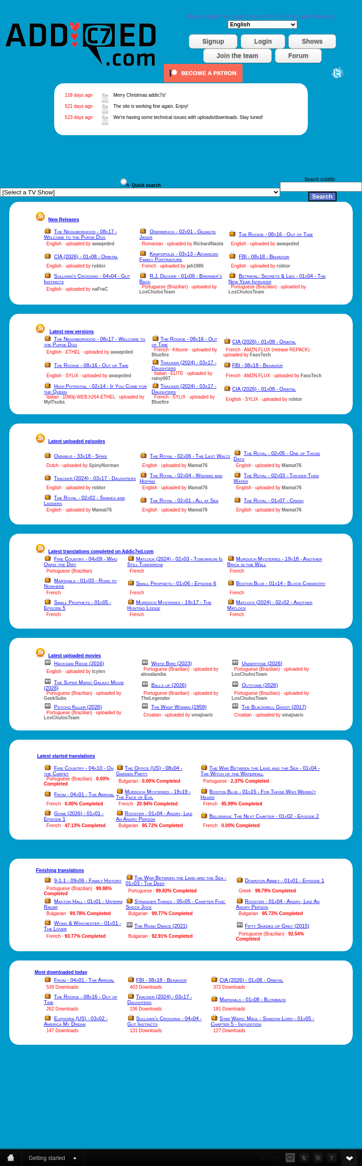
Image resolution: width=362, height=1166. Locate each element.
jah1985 (195, 265)
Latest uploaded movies (74, 655)
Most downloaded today (61, 972)
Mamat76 (198, 465)
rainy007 (161, 378)
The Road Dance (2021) (160, 926)
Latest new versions (72, 331)
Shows (312, 41)
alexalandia (153, 674)
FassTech (260, 354)
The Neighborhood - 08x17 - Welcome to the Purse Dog (80, 234)
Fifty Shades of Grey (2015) (277, 926)
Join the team (237, 55)
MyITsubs (54, 402)
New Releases (63, 219)
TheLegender (155, 698)
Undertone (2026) (262, 663)
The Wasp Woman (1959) (178, 707)
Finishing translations (60, 870)
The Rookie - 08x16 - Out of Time (275, 234)
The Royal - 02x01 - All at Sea (184, 500)
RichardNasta (208, 243)
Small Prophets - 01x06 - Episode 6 (176, 583)
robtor (99, 265)
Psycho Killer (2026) (78, 707)
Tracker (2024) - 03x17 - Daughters (95, 478)
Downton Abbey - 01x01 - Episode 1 (284, 880)
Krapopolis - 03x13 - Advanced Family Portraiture (178, 256)
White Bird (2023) (171, 663)
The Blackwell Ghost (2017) (274, 707)
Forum (298, 55)
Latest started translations (66, 756)
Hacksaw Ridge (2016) (79, 663)
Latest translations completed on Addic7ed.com (100, 551)
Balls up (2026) (169, 685)
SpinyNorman (104, 465)
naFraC (100, 289)
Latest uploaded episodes (76, 441)
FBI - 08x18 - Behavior (264, 256)
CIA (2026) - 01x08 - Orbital (86, 256)
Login (263, 41)
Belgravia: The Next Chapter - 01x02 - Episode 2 (264, 816)
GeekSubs (55, 698)
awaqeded (103, 243)
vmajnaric (202, 714)
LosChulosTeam (157, 291)
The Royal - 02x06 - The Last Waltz (190, 456)
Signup (213, 41)
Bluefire (160, 354)
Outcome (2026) (260, 685)
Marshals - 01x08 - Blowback (252, 999)
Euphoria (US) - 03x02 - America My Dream (76, 1021)
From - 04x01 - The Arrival (84, 794)
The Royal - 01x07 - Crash (274, 500)
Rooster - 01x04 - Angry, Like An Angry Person (154, 816)
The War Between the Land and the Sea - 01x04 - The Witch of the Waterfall (259, 770)
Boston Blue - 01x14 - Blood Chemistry (280, 583)
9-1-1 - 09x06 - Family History (88, 880)
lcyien (98, 671)
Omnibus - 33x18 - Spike (80, 456)
